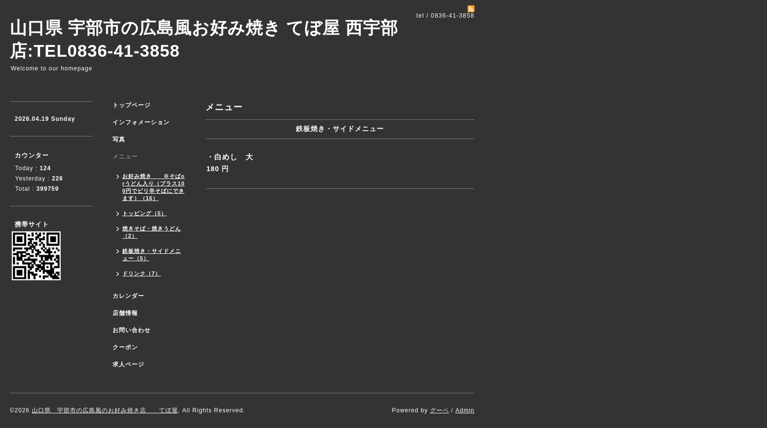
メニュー (125, 156)
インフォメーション (141, 122)
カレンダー (128, 296)
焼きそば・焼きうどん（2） (151, 232)
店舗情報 (125, 313)
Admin (464, 410)
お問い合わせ (132, 330)
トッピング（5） (144, 213)
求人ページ (128, 364)
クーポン (125, 347)
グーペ (439, 410)
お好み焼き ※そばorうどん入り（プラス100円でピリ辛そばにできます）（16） (153, 187)
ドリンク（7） (141, 273)
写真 (119, 139)
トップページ (132, 105)
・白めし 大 (229, 157)
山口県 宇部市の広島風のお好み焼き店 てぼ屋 (105, 410)
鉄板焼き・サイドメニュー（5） (151, 254)
